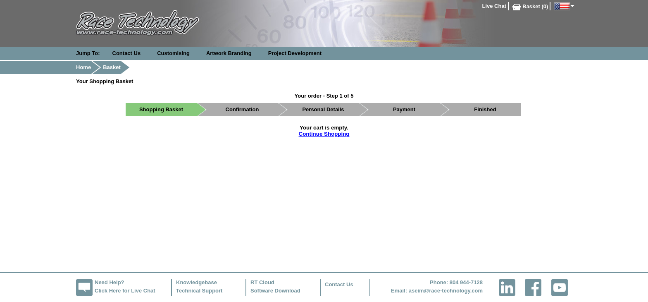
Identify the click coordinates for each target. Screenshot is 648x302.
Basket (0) (530, 6)
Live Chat (494, 6)
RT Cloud (262, 282)
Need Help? (109, 282)
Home (83, 67)
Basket (112, 67)
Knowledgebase (196, 282)
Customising (173, 53)
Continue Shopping (324, 134)
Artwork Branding (229, 53)
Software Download (275, 291)
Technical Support (199, 291)
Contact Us (126, 53)
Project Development (295, 53)
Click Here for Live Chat (125, 291)
